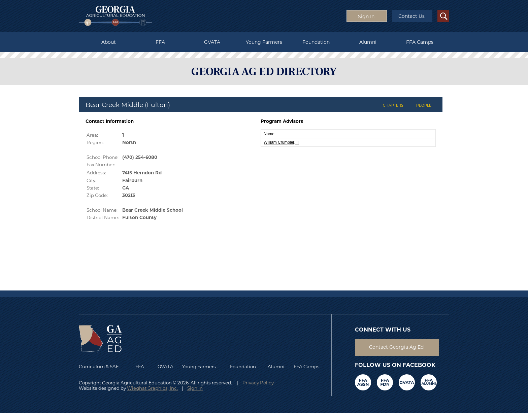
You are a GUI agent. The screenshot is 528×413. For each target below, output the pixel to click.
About (108, 42)
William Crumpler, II (281, 142)
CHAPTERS (393, 105)
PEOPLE (423, 105)
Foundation (316, 42)
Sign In (195, 388)
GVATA (212, 42)
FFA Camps (419, 42)
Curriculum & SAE (99, 366)
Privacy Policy (258, 382)
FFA (160, 42)
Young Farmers (264, 42)
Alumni (367, 42)
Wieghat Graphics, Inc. (152, 388)
